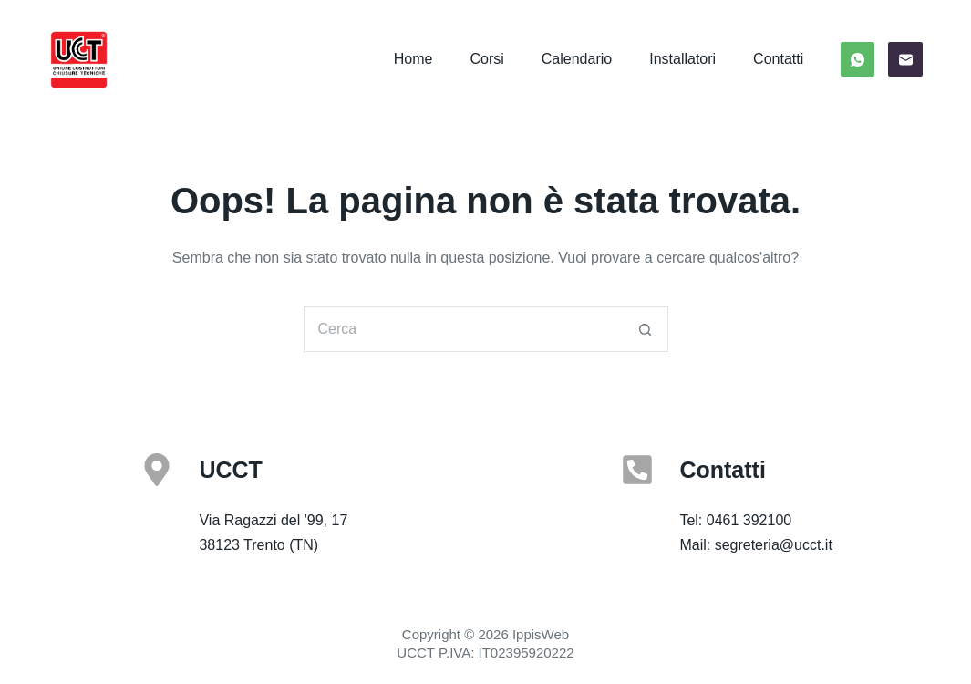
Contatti (778, 59)
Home (413, 59)
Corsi (486, 59)
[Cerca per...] (463, 329)
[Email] (905, 59)
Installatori (682, 59)
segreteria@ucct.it (773, 545)
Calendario (577, 59)
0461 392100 (749, 520)
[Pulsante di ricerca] (645, 329)
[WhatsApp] (858, 59)
